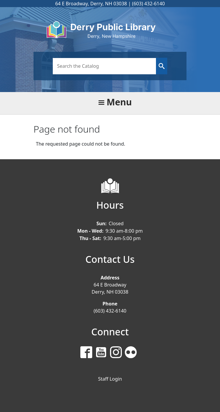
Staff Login (110, 379)
